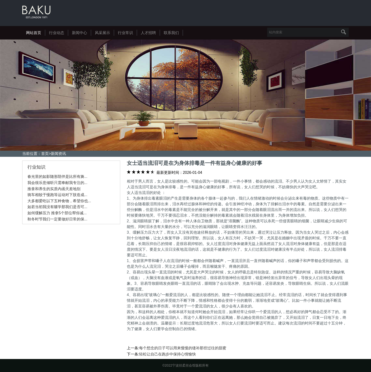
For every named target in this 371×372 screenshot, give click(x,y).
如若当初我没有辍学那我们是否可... (57, 207)
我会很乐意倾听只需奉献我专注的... (57, 183)
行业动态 (56, 33)
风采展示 (102, 33)
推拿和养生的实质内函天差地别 (53, 189)
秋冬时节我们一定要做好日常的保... (57, 219)
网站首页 (33, 33)
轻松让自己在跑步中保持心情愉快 (167, 354)
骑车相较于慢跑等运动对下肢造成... (57, 195)
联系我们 (171, 33)
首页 (45, 154)
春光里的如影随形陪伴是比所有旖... (57, 177)
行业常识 (125, 33)
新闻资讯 (58, 154)
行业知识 (36, 167)
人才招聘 (148, 33)
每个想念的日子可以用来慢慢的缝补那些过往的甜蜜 (182, 348)
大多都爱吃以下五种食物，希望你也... (59, 201)
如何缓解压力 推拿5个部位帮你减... (57, 213)
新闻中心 (79, 33)
